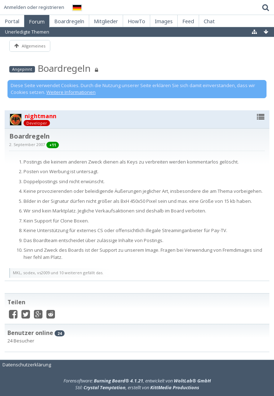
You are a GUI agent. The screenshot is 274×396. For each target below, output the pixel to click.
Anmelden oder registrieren (34, 7)
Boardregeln (64, 68)
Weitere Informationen (71, 92)
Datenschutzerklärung (26, 364)
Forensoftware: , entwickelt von (137, 380)
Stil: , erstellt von (137, 387)
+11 (52, 144)
